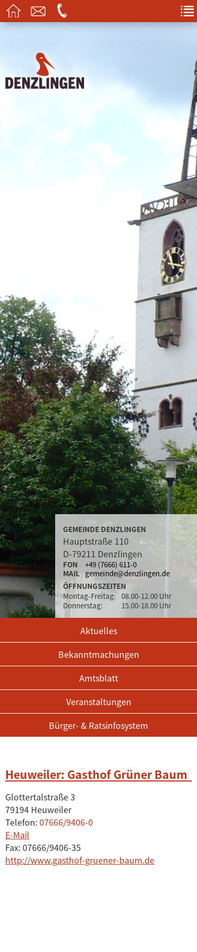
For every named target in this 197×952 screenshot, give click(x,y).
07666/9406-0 (66, 822)
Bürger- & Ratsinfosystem (98, 725)
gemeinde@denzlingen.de (127, 573)
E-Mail (17, 834)
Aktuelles (98, 630)
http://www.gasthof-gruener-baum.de (79, 860)
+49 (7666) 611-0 (111, 564)
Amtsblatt (98, 678)
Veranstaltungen (98, 701)
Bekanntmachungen (98, 654)
